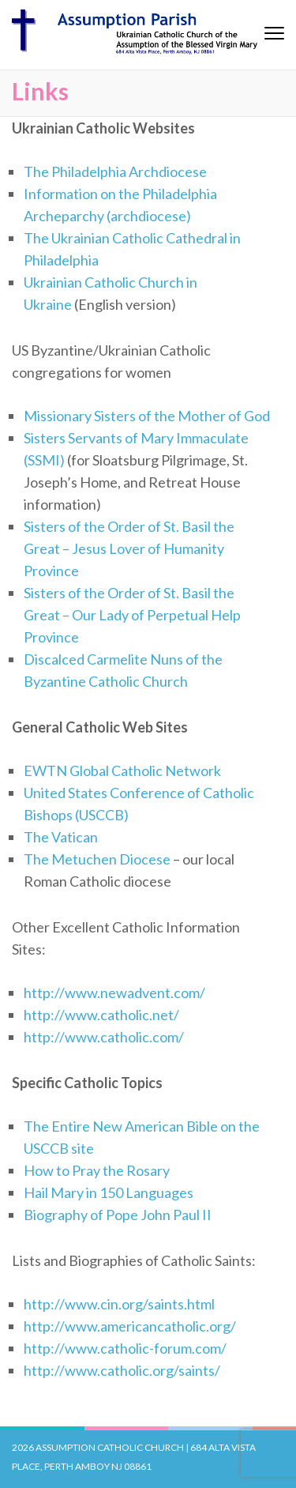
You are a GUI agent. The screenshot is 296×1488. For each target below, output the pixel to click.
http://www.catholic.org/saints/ (122, 1370)
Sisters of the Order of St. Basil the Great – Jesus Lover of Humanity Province (129, 548)
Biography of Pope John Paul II (118, 1214)
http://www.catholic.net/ (101, 1014)
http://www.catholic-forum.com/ (125, 1348)
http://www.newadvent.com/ (114, 992)
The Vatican (61, 837)
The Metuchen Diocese (97, 859)
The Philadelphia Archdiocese (115, 171)
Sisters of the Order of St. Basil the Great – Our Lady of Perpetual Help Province (132, 615)
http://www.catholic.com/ (104, 1036)
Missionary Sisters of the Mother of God (147, 415)
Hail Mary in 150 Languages (108, 1192)
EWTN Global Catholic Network (122, 770)
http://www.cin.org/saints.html (119, 1304)
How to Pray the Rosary (97, 1170)
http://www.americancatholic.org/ (130, 1326)
